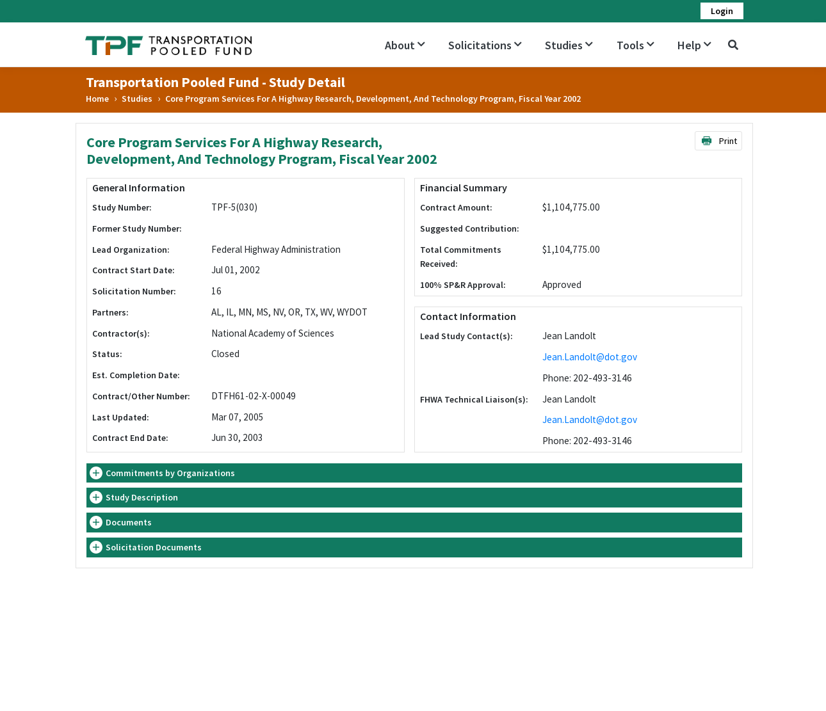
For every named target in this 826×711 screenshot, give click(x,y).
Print (718, 141)
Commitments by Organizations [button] (170, 473)
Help (694, 45)
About (405, 45)
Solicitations (485, 45)
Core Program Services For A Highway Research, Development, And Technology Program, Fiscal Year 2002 (373, 98)
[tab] (414, 473)
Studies (569, 45)
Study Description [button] (142, 497)
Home (97, 98)
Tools (635, 45)
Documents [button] (129, 522)
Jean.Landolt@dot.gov (589, 357)
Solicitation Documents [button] (154, 547)
